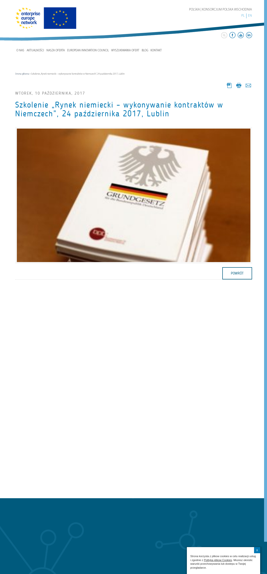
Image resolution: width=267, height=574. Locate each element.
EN (250, 16)
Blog (145, 50)
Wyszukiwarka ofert (125, 50)
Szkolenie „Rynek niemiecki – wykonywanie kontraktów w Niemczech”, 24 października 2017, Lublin (119, 109)
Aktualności (35, 50)
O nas (20, 50)
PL (243, 16)
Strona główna (22, 74)
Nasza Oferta (55, 50)
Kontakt (156, 50)
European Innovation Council (88, 50)
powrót (237, 273)
